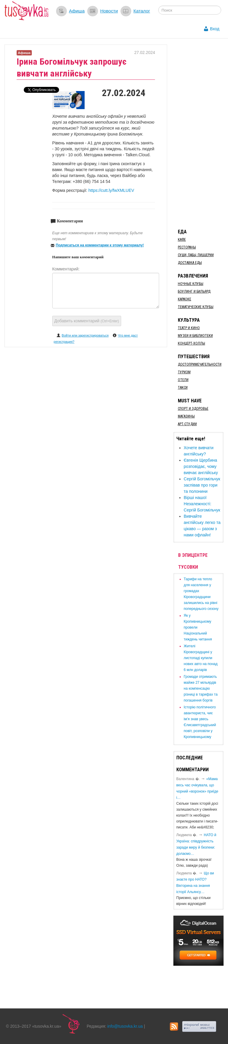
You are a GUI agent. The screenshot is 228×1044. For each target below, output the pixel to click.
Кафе (182, 240)
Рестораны (187, 247)
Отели (183, 380)
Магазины (186, 416)
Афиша (77, 10)
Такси (183, 387)
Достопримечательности (199, 364)
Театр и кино (189, 328)
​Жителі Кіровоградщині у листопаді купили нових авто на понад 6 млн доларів (201, 658)
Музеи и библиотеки (195, 336)
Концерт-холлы (191, 343)
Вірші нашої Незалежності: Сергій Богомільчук (202, 503)
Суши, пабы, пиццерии (196, 255)
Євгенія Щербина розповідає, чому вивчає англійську (201, 466)
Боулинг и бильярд (194, 291)
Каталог (141, 10)
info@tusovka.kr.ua (125, 1026)
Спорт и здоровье (193, 409)
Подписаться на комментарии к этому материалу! (100, 245)
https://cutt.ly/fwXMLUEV (111, 190)
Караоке (184, 299)
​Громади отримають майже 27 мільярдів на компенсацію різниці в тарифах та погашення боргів (201, 688)
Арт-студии (187, 424)
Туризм (184, 372)
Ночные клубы (190, 284)
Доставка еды (190, 263)
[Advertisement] (200, 133)
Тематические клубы (195, 307)
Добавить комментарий (86, 320)
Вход (214, 28)
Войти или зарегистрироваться (85, 335)
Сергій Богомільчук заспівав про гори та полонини (202, 485)
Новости (109, 10)
